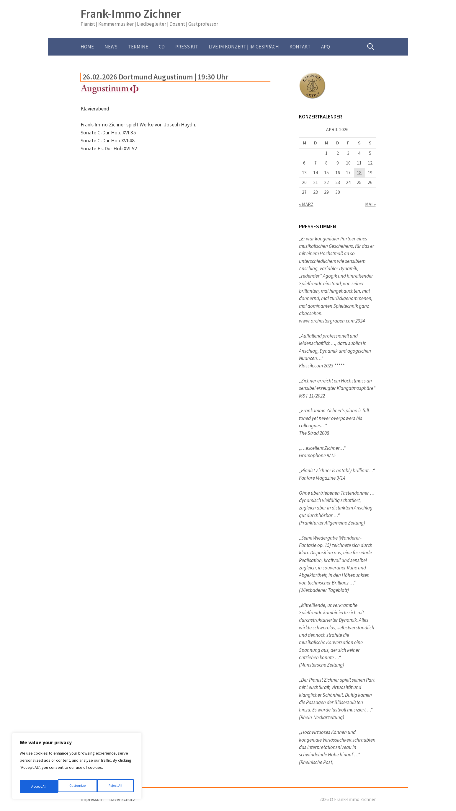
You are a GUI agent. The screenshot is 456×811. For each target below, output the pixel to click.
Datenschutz (122, 799)
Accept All (115, 786)
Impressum (92, 799)
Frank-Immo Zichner (131, 13)
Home (87, 46)
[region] (77, 768)
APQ (325, 46)
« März (306, 204)
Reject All (77, 786)
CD (162, 46)
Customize (38, 786)
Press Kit (186, 46)
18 (359, 172)
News (110, 46)
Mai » (370, 204)
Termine (138, 46)
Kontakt (300, 46)
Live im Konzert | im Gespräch (244, 46)
